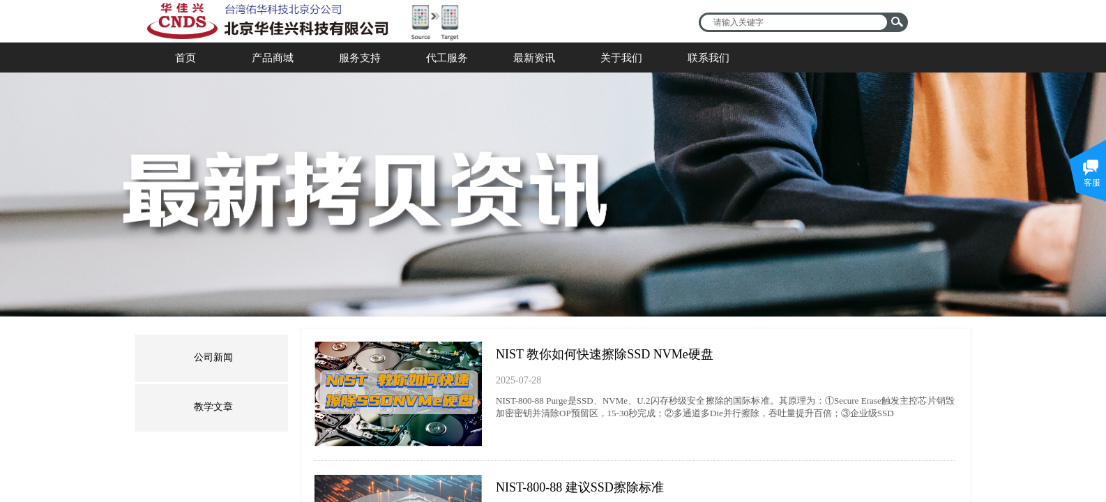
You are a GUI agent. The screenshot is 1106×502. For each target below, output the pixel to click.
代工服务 (447, 57)
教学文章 (213, 407)
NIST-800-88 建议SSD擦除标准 (580, 487)
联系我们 (708, 57)
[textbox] (794, 22)
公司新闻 (213, 357)
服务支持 (360, 57)
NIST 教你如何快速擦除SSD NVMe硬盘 (604, 354)
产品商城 (273, 57)
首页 (185, 57)
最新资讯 (534, 57)
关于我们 (621, 57)
